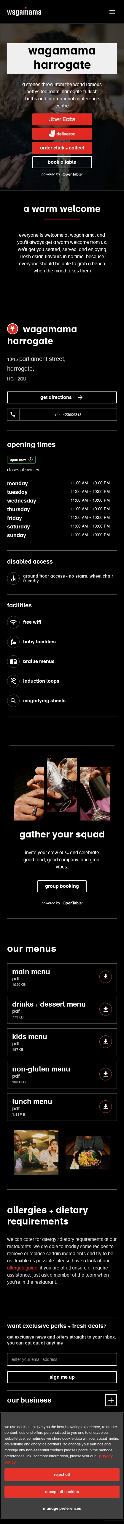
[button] (112, 12)
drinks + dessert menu (62, 1010)
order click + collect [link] (62, 148)
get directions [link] (62, 397)
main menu (62, 977)
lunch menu (62, 1107)
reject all (62, 1474)
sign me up (62, 1377)
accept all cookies (62, 1491)
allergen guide (22, 1268)
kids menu (62, 1042)
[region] (62, 1465)
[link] (62, 119)
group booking (62, 886)
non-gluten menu (62, 1075)
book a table (62, 162)
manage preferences (62, 1508)
